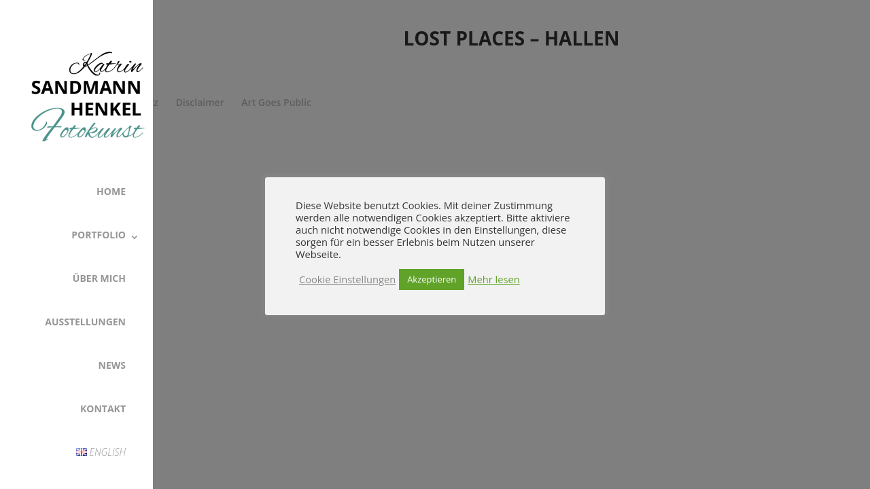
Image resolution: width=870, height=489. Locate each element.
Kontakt (103, 408)
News (112, 365)
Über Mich (99, 278)
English (101, 452)
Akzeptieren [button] (431, 279)
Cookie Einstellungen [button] (347, 279)
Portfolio (98, 234)
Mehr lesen (493, 279)
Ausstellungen (85, 321)
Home (111, 191)
